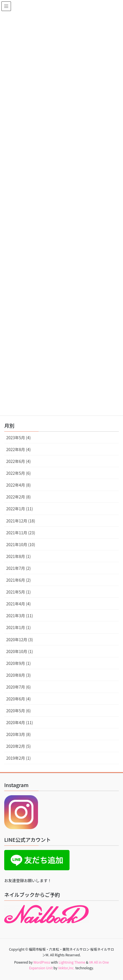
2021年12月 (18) (20, 521)
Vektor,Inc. (66, 967)
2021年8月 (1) (18, 556)
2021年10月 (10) (20, 544)
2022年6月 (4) (18, 461)
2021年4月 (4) (18, 604)
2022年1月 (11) (19, 508)
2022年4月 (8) (18, 485)
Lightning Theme (72, 962)
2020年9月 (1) (18, 663)
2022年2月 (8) (18, 497)
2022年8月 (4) (18, 449)
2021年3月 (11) (19, 615)
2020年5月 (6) (18, 710)
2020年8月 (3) (18, 675)
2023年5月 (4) (18, 437)
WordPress (41, 962)
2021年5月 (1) (18, 592)
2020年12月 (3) (19, 639)
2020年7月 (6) (18, 687)
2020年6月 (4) (18, 699)
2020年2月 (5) (18, 746)
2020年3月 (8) (18, 734)
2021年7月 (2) (18, 568)
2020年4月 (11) (19, 722)
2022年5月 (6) (18, 473)
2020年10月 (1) (19, 651)
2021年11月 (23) (20, 532)
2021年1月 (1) (18, 627)
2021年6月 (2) (18, 580)
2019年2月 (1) (18, 758)
